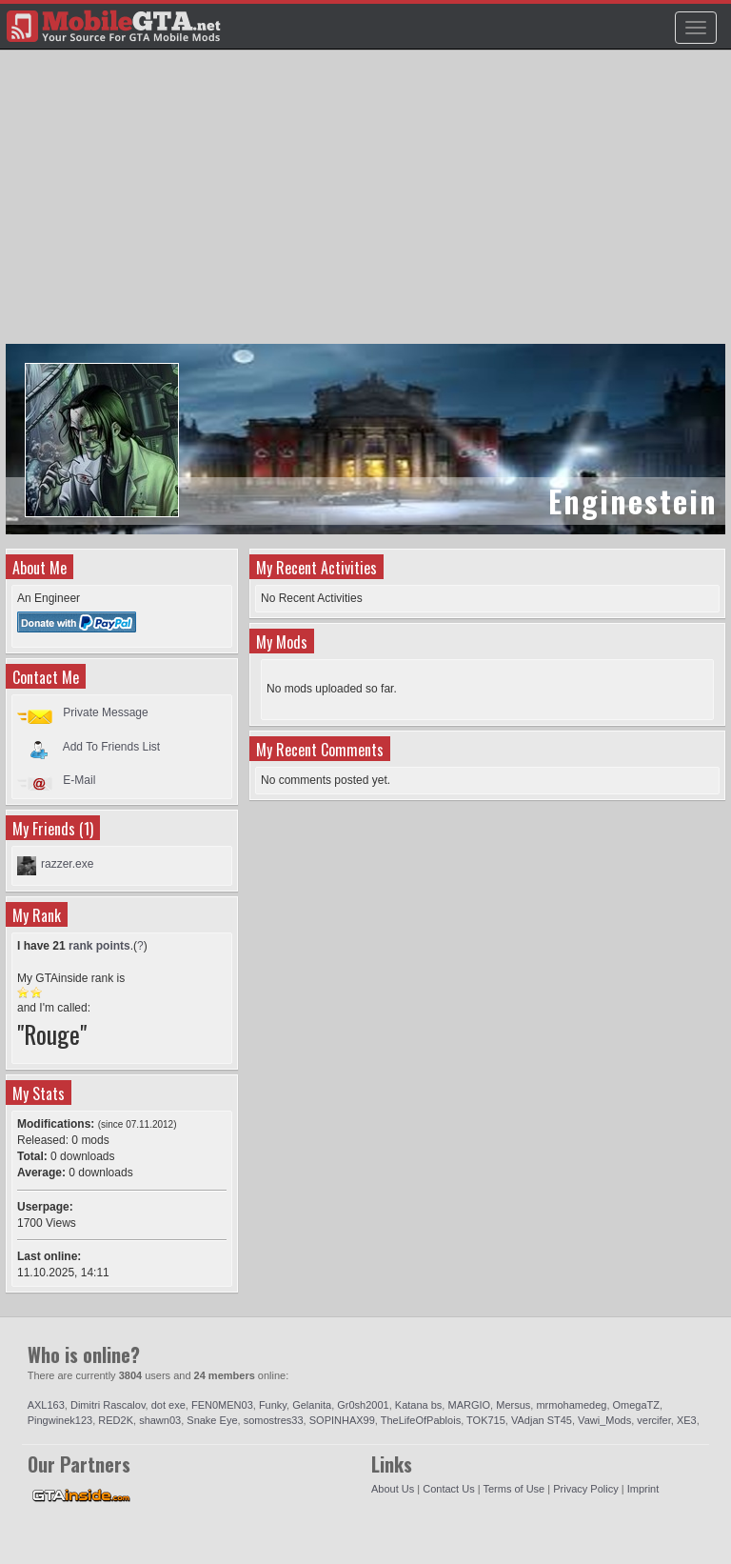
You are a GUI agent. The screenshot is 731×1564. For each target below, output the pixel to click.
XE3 (687, 1420)
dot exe (168, 1405)
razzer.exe (67, 864)
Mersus (513, 1405)
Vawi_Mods (604, 1420)
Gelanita (311, 1405)
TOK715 (485, 1420)
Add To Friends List (112, 745)
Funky (272, 1405)
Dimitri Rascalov (108, 1405)
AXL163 (46, 1405)
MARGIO (468, 1405)
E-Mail (79, 780)
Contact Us (448, 1488)
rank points (99, 945)
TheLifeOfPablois (421, 1420)
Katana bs (419, 1405)
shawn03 (160, 1420)
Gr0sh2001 (362, 1405)
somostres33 (274, 1420)
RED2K (115, 1420)
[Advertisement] (368, 205)
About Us (392, 1488)
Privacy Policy (585, 1488)
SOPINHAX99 (342, 1420)
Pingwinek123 (60, 1420)
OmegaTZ (637, 1405)
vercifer (653, 1420)
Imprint (643, 1488)
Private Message (105, 712)
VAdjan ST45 (541, 1420)
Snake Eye (212, 1420)
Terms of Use (513, 1488)
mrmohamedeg (571, 1405)
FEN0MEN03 (222, 1405)
